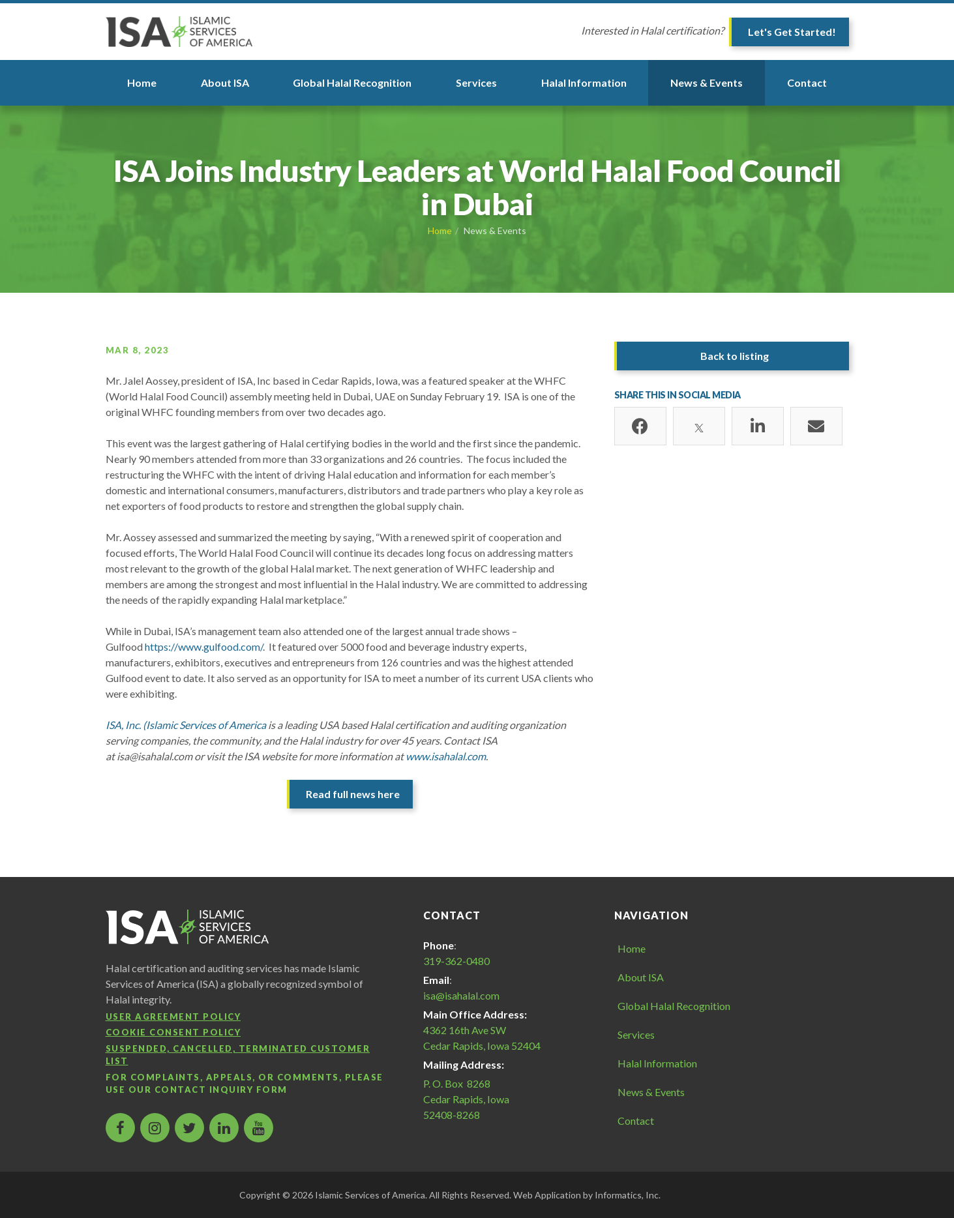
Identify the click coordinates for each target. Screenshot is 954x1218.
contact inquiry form (221, 1089)
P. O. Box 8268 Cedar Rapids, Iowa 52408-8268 (466, 1099)
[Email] (816, 426)
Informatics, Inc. (628, 1194)
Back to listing (734, 355)
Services (476, 82)
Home (142, 82)
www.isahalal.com (446, 756)
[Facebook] (640, 426)
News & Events (706, 82)
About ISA (225, 82)
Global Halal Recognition (352, 82)
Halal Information (584, 82)
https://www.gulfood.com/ (204, 646)
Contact (807, 82)
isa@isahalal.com (461, 995)
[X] (699, 426)
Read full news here (353, 794)
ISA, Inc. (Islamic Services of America (186, 725)
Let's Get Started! (792, 31)
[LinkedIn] (758, 426)
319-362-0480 (456, 961)
